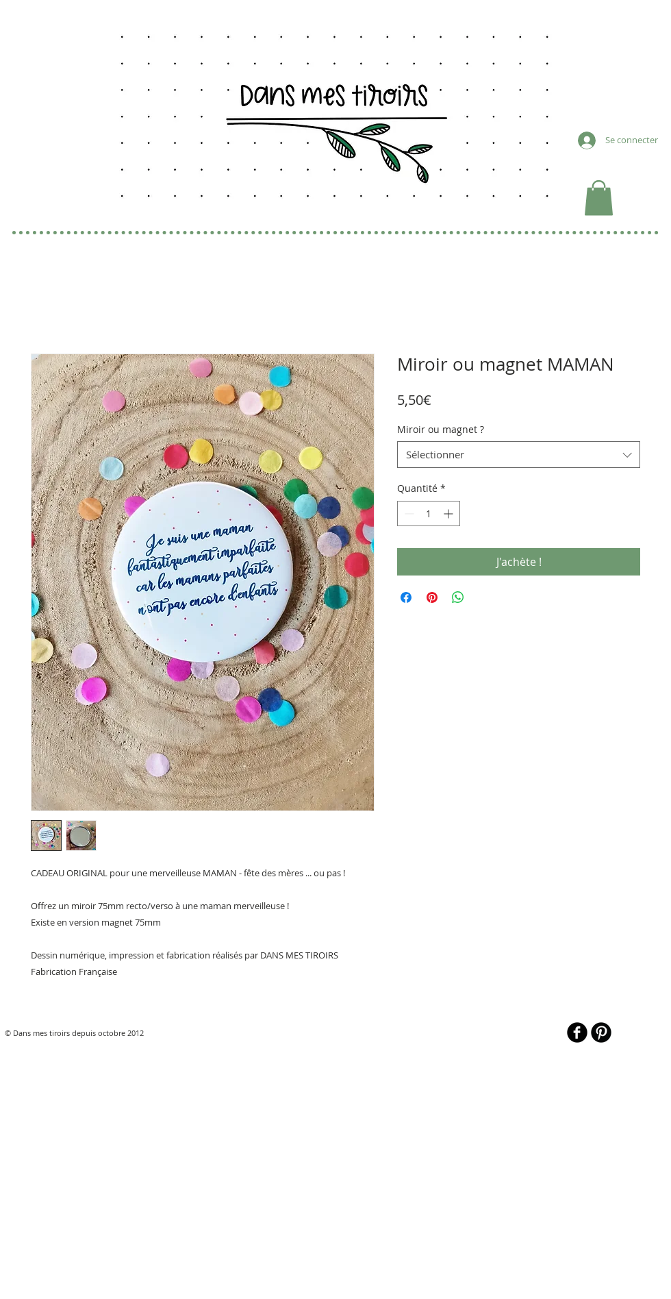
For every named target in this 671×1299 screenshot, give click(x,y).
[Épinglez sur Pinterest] (432, 597)
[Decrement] (407, 513)
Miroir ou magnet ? (440, 429)
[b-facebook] (577, 1032)
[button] (598, 197)
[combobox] (518, 454)
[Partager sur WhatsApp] (458, 597)
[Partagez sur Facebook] (406, 597)
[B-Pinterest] (601, 1032)
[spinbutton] (428, 513)
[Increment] (449, 513)
